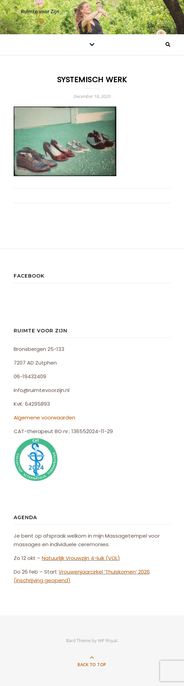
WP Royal (107, 640)
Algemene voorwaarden (44, 417)
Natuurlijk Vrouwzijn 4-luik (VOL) (81, 558)
